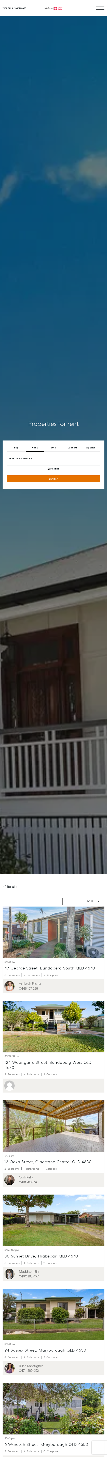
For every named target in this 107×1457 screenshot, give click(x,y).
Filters (53, 468)
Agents (90, 447)
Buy (16, 447)
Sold (53, 447)
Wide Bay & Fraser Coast (14, 8)
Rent (35, 447)
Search (53, 478)
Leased (72, 447)
